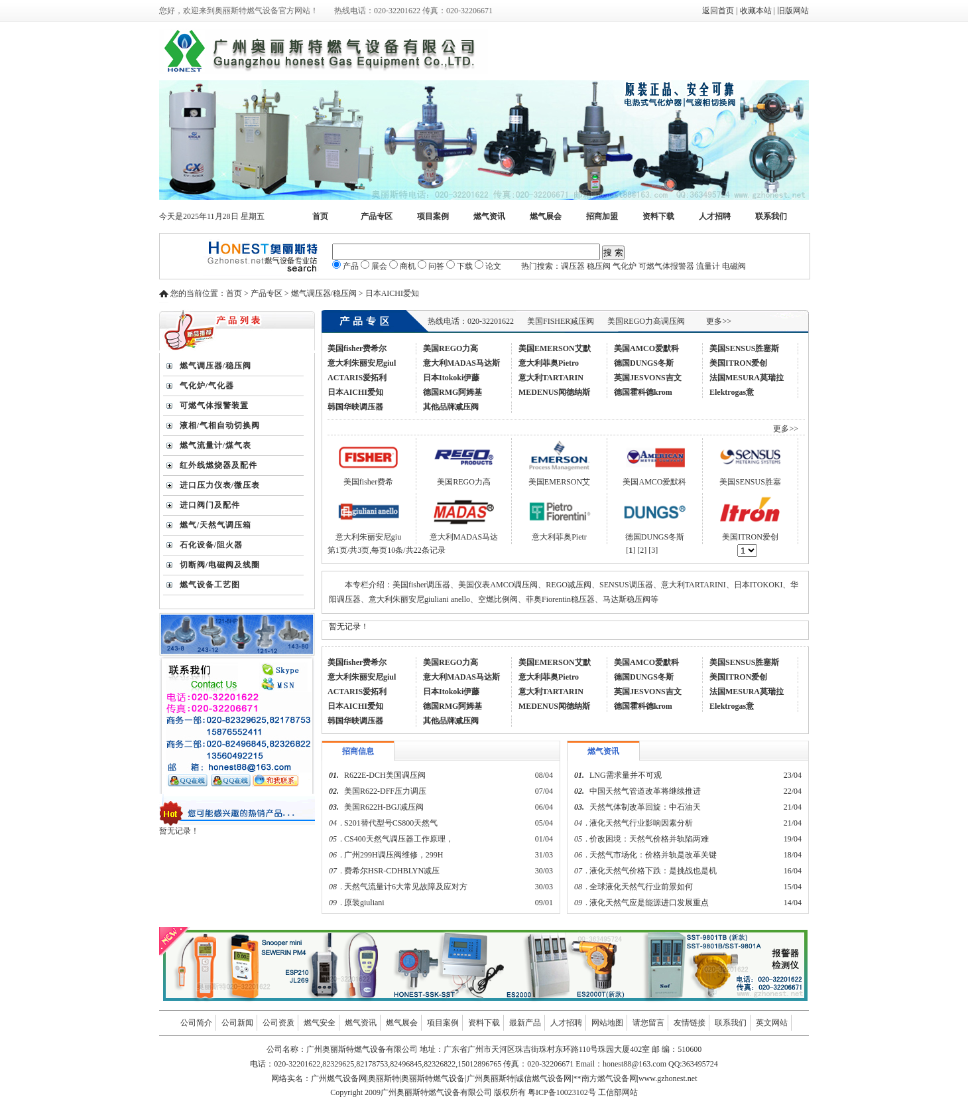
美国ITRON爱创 (738, 363)
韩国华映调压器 (355, 406)
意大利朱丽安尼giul (362, 363)
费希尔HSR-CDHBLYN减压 (392, 870)
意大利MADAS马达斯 (461, 363)
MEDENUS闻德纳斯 (554, 392)
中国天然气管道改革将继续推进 (645, 791)
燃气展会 (546, 216)
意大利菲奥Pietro (548, 363)
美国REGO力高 (450, 348)
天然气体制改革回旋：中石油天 (645, 807)
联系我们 (771, 216)
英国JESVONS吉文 (648, 377)
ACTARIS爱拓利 (357, 377)
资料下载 (658, 216)
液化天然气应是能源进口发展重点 (649, 902)
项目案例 (433, 216)
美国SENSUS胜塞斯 (744, 348)
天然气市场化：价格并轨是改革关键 (653, 854)
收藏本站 (756, 10)
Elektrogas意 (731, 392)
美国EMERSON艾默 (554, 348)
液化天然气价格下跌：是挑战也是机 (653, 870)
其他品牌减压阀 (451, 406)
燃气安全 (319, 1022)
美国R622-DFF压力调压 (385, 791)
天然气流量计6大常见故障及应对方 (405, 886)
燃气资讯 (489, 216)
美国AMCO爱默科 (646, 348)
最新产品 (525, 1022)
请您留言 (648, 1022)
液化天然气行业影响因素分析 (641, 823)
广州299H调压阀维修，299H (393, 854)
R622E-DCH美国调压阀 (385, 775)
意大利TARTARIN (550, 377)
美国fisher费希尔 (357, 348)
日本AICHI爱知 (355, 392)
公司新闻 (237, 1022)
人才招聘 (715, 216)
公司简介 (196, 1022)
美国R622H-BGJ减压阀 (384, 807)
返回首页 (718, 10)
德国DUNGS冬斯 (644, 363)
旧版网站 (793, 10)
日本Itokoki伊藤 (451, 377)
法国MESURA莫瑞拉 (746, 377)
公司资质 (278, 1022)
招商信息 (358, 751)
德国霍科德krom (643, 392)
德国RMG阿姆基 (452, 392)
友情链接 (689, 1022)
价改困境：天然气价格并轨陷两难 (649, 839)
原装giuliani (365, 902)
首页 (320, 216)
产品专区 (377, 216)
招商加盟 (602, 216)
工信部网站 (618, 1092)
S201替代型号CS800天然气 (391, 823)
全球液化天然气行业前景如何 (641, 886)
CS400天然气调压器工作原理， (399, 839)
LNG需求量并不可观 (625, 775)
